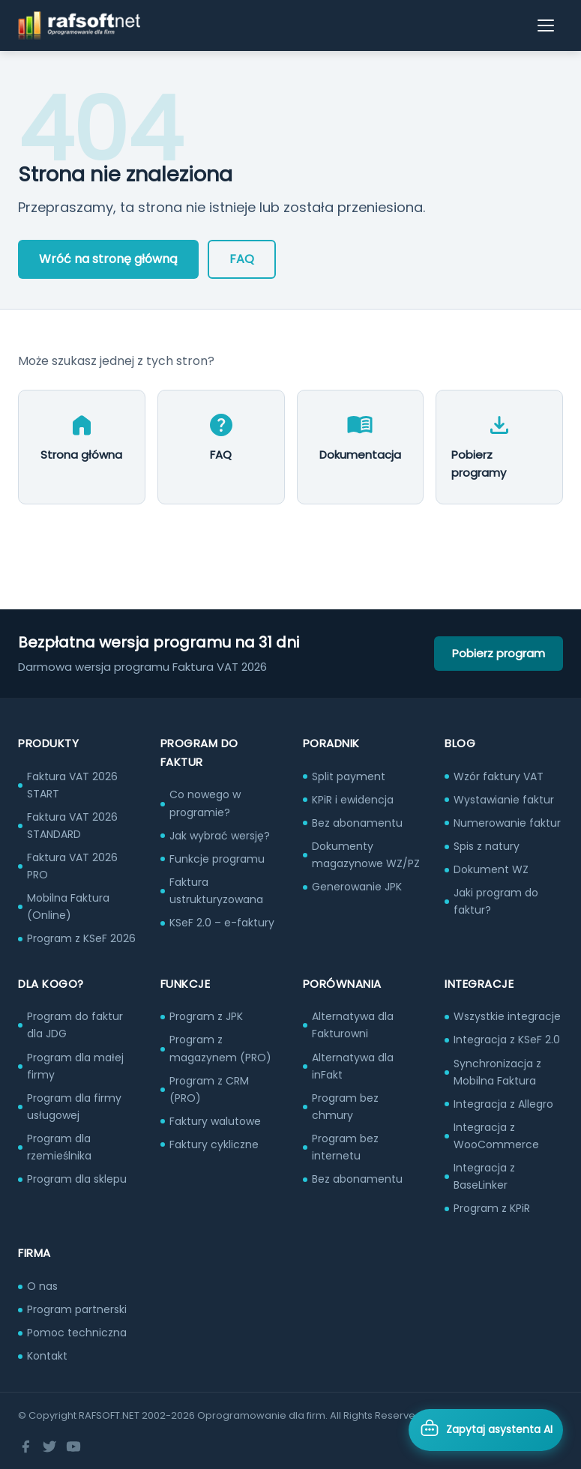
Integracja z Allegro (503, 1104)
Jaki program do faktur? (496, 901)
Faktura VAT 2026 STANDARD (72, 825)
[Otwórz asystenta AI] (486, 1430)
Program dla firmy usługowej (74, 1107)
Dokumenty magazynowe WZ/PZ (366, 855)
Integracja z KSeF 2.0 (507, 1039)
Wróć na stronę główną (108, 259)
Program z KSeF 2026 (81, 938)
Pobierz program (498, 653)
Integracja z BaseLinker (484, 1176)
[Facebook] (25, 1446)
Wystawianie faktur (504, 799)
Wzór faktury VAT (499, 776)
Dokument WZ (491, 869)
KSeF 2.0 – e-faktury (221, 922)
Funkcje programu (217, 858)
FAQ (241, 259)
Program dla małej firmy (75, 1066)
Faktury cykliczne (214, 1144)
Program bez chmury (345, 1107)
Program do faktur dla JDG (75, 1025)
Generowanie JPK (357, 886)
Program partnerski (77, 1309)
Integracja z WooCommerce (496, 1136)
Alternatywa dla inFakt (353, 1066)
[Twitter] (49, 1446)
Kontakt (47, 1355)
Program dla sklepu (77, 1178)
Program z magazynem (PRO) (220, 1048)
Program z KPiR (492, 1208)
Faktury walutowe (215, 1121)
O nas (42, 1286)
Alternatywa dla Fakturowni (353, 1025)
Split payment (348, 776)
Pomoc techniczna (77, 1332)
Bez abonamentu (357, 822)
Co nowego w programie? (205, 803)
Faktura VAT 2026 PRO (72, 866)
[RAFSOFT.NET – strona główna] (79, 25)
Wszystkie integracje (507, 1016)
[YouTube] (73, 1446)
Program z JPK (206, 1016)
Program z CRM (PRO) (209, 1089)
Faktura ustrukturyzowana (216, 891)
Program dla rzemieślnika (59, 1147)
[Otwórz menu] (546, 25)
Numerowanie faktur (507, 822)
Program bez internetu (345, 1147)
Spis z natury (487, 846)
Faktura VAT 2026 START (72, 785)
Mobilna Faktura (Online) (68, 906)
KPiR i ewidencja (353, 799)
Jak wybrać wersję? (219, 835)
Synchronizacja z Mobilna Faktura (497, 1072)
